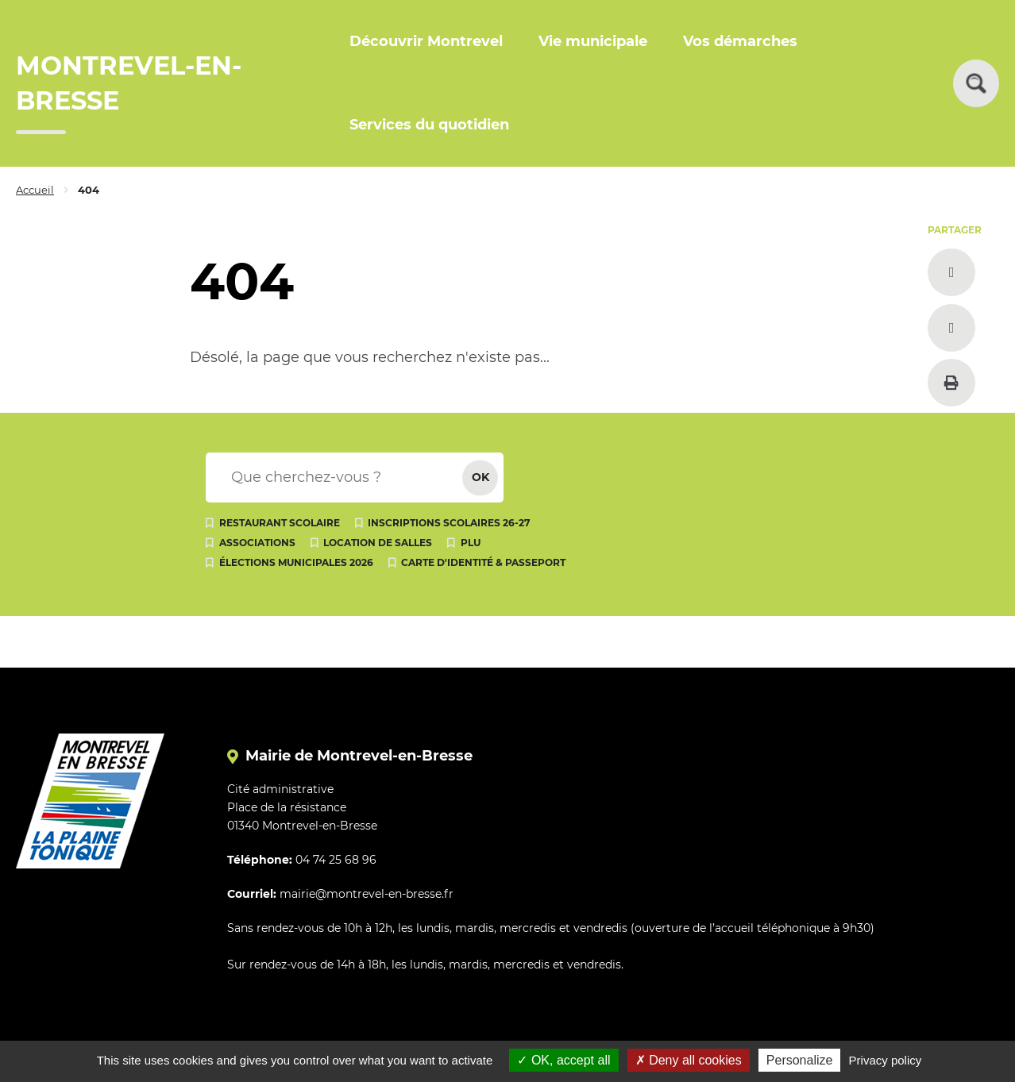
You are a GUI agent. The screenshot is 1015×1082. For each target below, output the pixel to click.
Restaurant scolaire (279, 523)
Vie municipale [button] (592, 41)
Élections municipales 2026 (296, 562)
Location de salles (377, 543)
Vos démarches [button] (740, 41)
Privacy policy (885, 1060)
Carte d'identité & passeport (483, 562)
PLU (470, 543)
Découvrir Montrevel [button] (426, 41)
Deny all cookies (688, 1060)
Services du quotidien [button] (429, 124)
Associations (257, 543)
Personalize (799, 1060)
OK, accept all (563, 1060)
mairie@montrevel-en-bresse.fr (366, 894)
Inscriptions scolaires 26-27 (449, 523)
